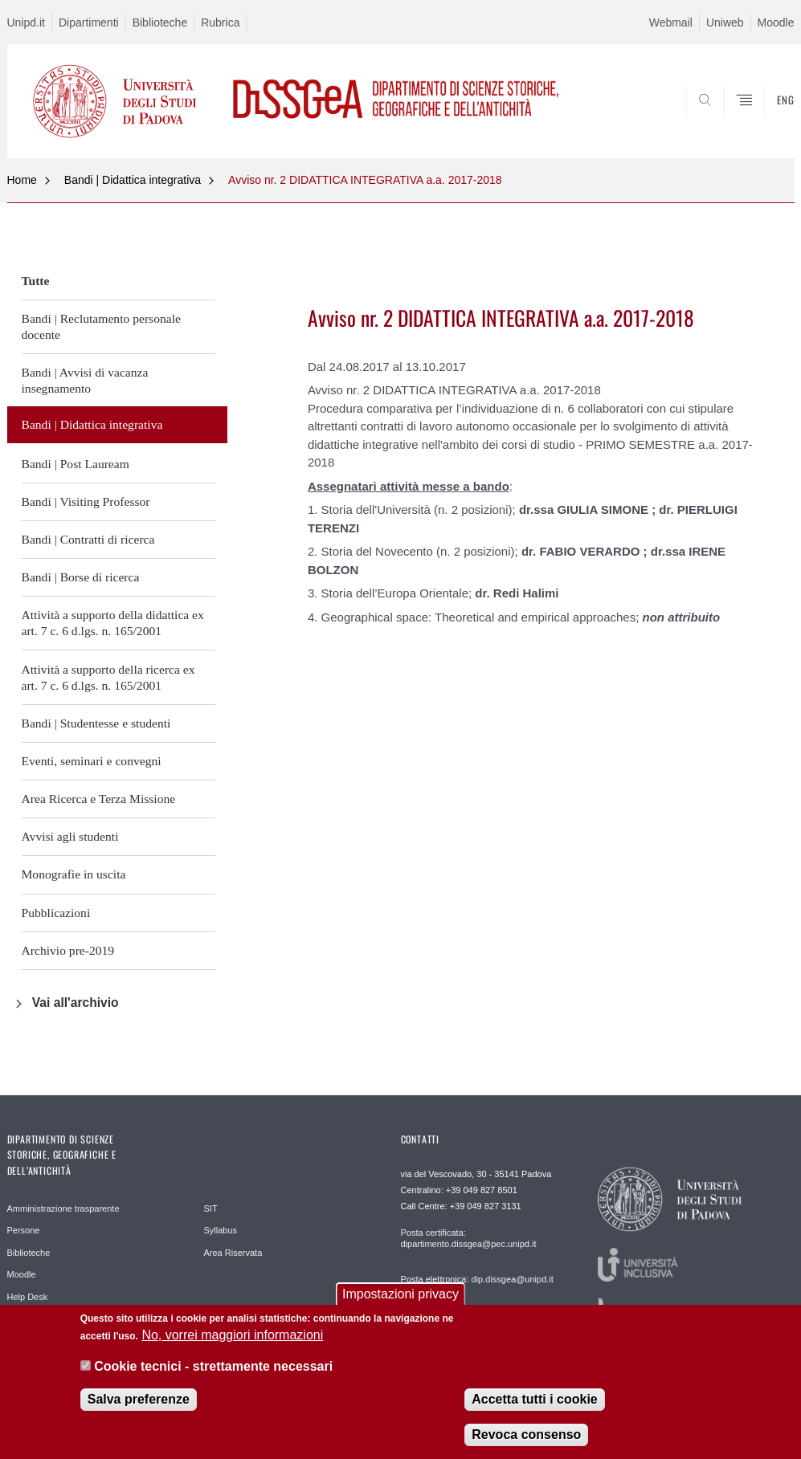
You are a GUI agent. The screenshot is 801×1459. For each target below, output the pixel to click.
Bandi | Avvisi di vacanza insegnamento (85, 380)
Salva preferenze (139, 1400)
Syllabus (221, 1230)
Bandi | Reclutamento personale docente (101, 326)
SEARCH (727, 119)
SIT (211, 1208)
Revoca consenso (526, 1435)
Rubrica (220, 22)
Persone (23, 1230)
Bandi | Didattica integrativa (132, 179)
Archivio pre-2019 (68, 950)
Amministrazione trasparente (63, 1208)
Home (22, 179)
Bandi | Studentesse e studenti (96, 723)
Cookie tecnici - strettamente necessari (213, 1367)
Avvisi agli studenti (70, 836)
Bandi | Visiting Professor (86, 501)
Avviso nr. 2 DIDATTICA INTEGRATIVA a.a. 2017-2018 (365, 179)
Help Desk (27, 1297)
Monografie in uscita (74, 874)
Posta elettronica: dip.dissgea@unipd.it (477, 1279)
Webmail (671, 22)
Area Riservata (233, 1252)
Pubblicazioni (56, 912)
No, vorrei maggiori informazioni (232, 1336)
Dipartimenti (89, 22)
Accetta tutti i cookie (534, 1400)
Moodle (776, 22)
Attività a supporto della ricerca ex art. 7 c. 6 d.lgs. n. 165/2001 (108, 677)
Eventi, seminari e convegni (91, 761)
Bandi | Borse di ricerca (81, 577)
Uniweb (725, 22)
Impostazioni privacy (400, 1295)
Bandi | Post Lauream (75, 464)
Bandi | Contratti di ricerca (88, 539)
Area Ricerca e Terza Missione (99, 798)
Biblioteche (160, 22)
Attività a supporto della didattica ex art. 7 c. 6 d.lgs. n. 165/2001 (113, 623)
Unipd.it (26, 22)
